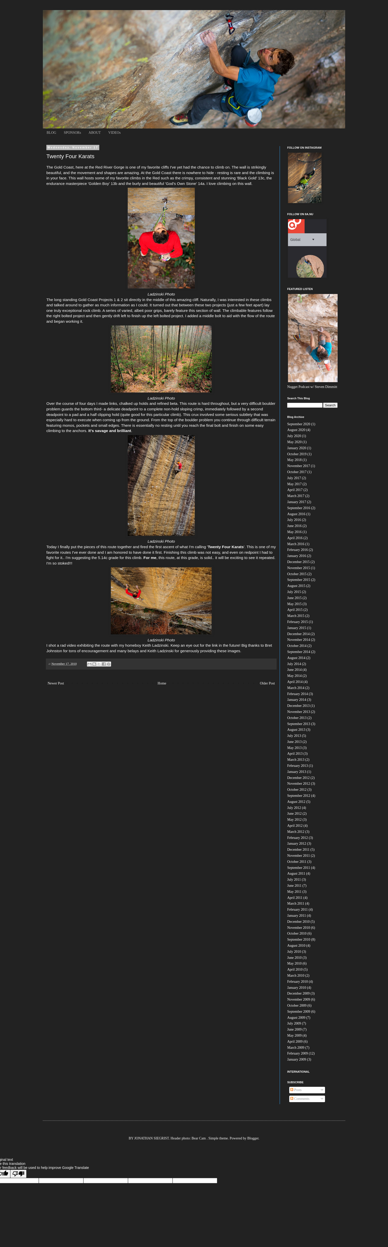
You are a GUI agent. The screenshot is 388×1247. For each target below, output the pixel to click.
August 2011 (296, 873)
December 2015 (298, 562)
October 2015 (297, 574)
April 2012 (295, 826)
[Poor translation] (18, 1174)
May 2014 (294, 676)
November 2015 (298, 568)
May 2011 (294, 892)
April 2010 (295, 969)
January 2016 (296, 556)
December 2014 (298, 634)
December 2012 (298, 778)
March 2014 (295, 688)
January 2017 (296, 502)
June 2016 (294, 526)
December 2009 (298, 993)
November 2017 (298, 466)
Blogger (252, 1138)
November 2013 (298, 712)
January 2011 (296, 915)
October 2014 (297, 646)
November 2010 (298, 928)
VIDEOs (114, 133)
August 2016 (296, 514)
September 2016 (298, 508)
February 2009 (297, 1053)
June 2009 (294, 1029)
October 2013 (297, 718)
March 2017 (295, 496)
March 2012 (295, 832)
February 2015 (297, 622)
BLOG (51, 133)
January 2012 (296, 843)
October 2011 (296, 862)
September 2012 (298, 796)
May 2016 (294, 532)
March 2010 (295, 975)
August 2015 (296, 586)
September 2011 (298, 868)
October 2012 (297, 790)
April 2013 (295, 754)
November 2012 (298, 783)
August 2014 (296, 658)
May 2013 (294, 748)
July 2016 (294, 520)
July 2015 (294, 592)
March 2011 (295, 903)
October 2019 (297, 454)
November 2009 (298, 999)
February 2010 (297, 981)
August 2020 (296, 430)
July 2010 (294, 952)
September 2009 (298, 1011)
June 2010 (294, 958)
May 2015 (294, 604)
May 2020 (294, 442)
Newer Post (56, 683)
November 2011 (298, 856)
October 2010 (297, 933)
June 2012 (294, 813)
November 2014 (298, 640)
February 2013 (297, 766)
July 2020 (294, 436)
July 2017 (294, 478)
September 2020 (298, 424)
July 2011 (294, 879)
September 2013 (298, 724)
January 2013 (296, 772)
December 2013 (298, 706)
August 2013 (296, 730)
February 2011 (297, 909)
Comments (299, 1099)
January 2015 (296, 628)
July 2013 (294, 736)
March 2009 (295, 1047)
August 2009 (296, 1018)
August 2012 (296, 802)
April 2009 (295, 1041)
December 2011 (298, 849)
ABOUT (95, 133)
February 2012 (297, 838)
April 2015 (295, 610)
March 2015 (295, 616)
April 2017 (295, 490)
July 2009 (294, 1023)
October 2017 (297, 472)
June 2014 (294, 670)
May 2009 (294, 1035)
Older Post (267, 683)
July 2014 (294, 664)
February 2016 (297, 550)
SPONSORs (72, 133)
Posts (296, 1090)
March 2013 (295, 760)
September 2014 (298, 652)
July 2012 (294, 808)
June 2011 (294, 886)
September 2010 (298, 939)
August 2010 (296, 945)
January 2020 (296, 448)
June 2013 (294, 742)
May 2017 (294, 484)
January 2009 (296, 1059)
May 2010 (294, 963)
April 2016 (295, 538)
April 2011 (295, 898)
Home (162, 683)
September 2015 (298, 580)
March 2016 (295, 544)
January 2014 (296, 700)
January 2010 (296, 988)
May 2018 (294, 460)
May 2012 (294, 820)
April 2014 (295, 682)
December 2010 (298, 922)
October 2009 (297, 1005)
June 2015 (294, 598)
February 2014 (297, 694)
